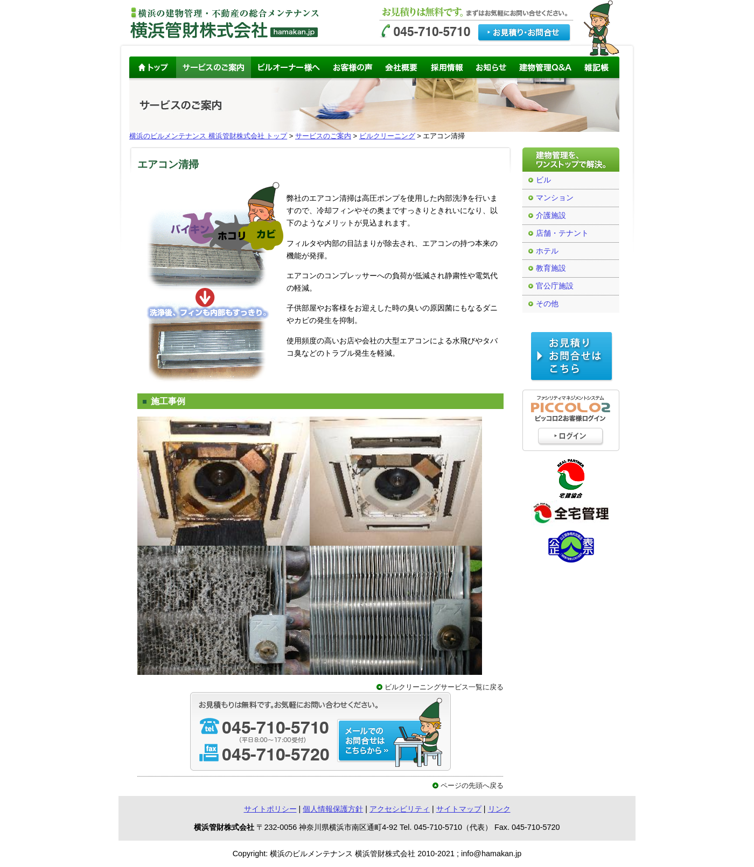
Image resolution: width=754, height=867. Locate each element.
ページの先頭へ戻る (472, 785)
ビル (543, 180)
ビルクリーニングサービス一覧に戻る (444, 687)
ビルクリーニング (387, 136)
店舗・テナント (562, 233)
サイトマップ (458, 809)
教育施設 (551, 268)
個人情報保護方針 (333, 809)
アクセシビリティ (399, 809)
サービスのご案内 (323, 136)
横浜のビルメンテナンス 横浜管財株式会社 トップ (208, 136)
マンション (555, 198)
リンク (499, 809)
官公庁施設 (555, 286)
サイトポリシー (270, 809)
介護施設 (551, 216)
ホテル (547, 251)
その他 (547, 304)
